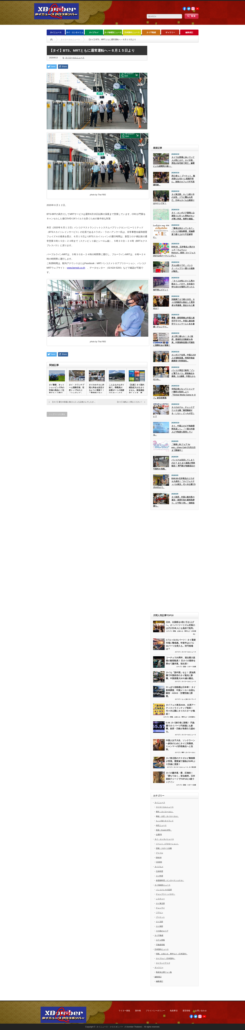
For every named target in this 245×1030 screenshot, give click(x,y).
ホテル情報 (160, 940)
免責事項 (174, 1011)
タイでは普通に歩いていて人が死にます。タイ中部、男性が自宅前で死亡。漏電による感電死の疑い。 (173, 161)
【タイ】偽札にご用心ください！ (129, 402)
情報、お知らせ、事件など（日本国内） (183, 717)
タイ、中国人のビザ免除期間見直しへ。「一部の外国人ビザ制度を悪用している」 (173, 430)
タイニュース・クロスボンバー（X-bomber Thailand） (119, 1027)
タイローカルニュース (74, 58)
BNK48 (159, 857)
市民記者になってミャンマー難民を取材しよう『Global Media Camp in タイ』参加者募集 (174, 393)
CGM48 (159, 862)
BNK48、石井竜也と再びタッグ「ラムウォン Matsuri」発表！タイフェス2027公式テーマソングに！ (174, 251)
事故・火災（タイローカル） (167, 816)
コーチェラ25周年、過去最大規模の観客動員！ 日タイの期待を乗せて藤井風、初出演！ (181, 660)
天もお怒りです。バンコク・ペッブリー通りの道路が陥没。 (182, 268)
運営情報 (186, 1011)
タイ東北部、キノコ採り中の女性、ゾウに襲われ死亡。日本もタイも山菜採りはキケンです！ (173, 198)
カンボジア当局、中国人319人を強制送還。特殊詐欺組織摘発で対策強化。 (183, 358)
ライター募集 (124, 1011)
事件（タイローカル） (189, 752)
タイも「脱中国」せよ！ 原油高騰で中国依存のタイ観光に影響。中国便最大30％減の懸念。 (181, 675)
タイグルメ (94, 32)
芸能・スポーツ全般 (189, 666)
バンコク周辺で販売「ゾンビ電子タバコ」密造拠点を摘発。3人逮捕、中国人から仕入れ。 (174, 374)
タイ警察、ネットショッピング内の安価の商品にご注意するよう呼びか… (56, 390)
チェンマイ (160, 908)
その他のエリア (162, 931)
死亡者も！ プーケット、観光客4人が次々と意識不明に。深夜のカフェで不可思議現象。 (174, 180)
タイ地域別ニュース (113, 32)
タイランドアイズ (163, 963)
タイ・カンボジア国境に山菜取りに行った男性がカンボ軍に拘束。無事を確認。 (182, 216)
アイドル (159, 853)
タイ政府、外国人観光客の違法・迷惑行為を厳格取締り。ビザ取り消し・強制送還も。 (173, 501)
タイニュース (56, 32)
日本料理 (159, 871)
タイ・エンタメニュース (74, 33)
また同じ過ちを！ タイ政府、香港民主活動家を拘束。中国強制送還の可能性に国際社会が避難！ (173, 340)
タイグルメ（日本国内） (165, 958)
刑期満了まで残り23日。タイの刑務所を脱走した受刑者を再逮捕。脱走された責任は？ (174, 303)
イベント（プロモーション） (167, 844)
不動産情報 (160, 945)
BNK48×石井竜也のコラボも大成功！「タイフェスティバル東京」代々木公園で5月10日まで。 (174, 483)
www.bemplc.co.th (76, 267)
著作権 (138, 1011)
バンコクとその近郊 (164, 890)
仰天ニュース (161, 825)
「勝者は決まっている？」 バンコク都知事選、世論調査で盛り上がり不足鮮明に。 (173, 232)
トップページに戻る (57, 414)
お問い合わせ (201, 1011)
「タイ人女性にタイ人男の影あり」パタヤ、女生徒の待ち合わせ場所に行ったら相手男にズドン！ (173, 285)
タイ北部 (159, 922)
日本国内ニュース (132, 32)
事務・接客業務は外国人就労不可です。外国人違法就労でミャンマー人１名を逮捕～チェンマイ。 (173, 322)
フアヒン (159, 912)
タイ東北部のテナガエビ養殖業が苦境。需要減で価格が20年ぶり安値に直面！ (180, 761)
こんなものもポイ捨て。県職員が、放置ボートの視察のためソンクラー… (116, 390)
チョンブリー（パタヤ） (165, 894)
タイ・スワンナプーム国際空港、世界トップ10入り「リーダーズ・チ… (76, 390)
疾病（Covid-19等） (164, 830)
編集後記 (189, 32)
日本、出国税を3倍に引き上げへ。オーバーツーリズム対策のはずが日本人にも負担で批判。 (180, 625)
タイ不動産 (151, 32)
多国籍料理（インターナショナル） (170, 880)
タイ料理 (159, 876)
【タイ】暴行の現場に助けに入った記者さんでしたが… (73, 402)
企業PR (159, 834)
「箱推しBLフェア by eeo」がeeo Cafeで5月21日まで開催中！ (183, 447)
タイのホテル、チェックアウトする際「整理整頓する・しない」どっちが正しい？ (173, 411)
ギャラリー (170, 32)
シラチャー (160, 899)
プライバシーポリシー (155, 1011)
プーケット (160, 917)
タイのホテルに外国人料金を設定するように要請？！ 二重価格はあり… (96, 389)
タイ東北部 (192, 767)
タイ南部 (159, 926)
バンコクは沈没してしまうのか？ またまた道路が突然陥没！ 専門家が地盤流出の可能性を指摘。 (174, 464)
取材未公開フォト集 (164, 972)
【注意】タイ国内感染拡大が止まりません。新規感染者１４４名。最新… (136, 390)
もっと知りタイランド (189, 699)
